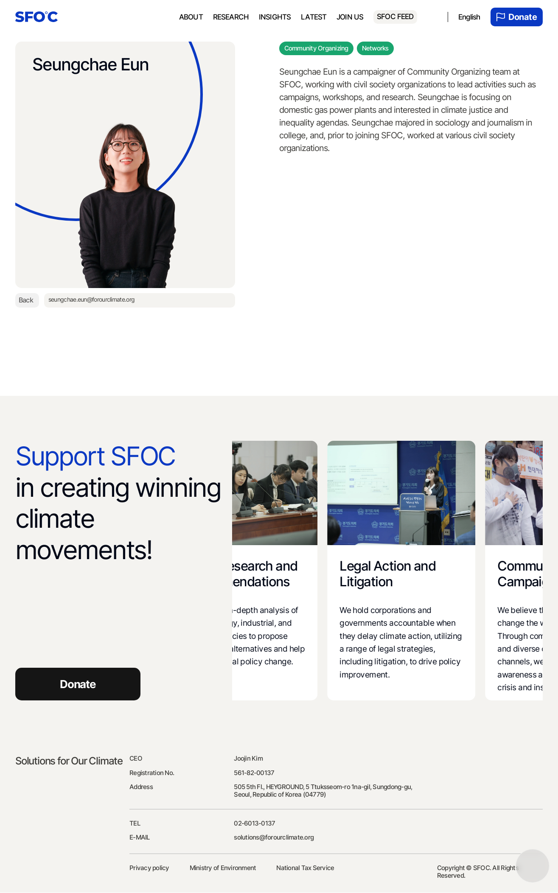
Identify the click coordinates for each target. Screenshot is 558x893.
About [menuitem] (191, 17)
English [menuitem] (469, 17)
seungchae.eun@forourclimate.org (93, 300)
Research (231, 17)
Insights (275, 17)
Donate (516, 17)
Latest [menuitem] (313, 17)
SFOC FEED (395, 16)
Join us (349, 17)
